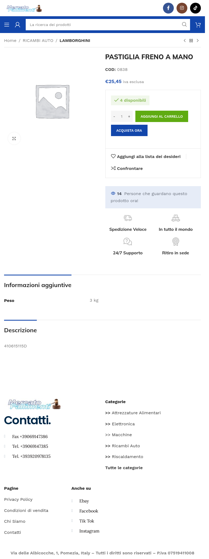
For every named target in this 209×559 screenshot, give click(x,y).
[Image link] (34, 403)
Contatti (12, 532)
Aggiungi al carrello (162, 116)
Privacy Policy (18, 499)
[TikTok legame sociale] (195, 8)
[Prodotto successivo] (197, 41)
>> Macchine (118, 434)
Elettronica (120, 423)
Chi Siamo (14, 521)
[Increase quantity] (129, 116)
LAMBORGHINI (75, 40)
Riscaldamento (124, 456)
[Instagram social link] (182, 8)
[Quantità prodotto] (122, 116)
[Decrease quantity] (114, 116)
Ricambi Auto (122, 445)
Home (10, 40)
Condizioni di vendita (26, 510)
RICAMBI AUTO (38, 40)
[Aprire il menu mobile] (6, 24)
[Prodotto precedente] (184, 41)
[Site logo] (24, 7)
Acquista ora (129, 131)
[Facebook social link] (168, 8)
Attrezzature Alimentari (133, 412)
